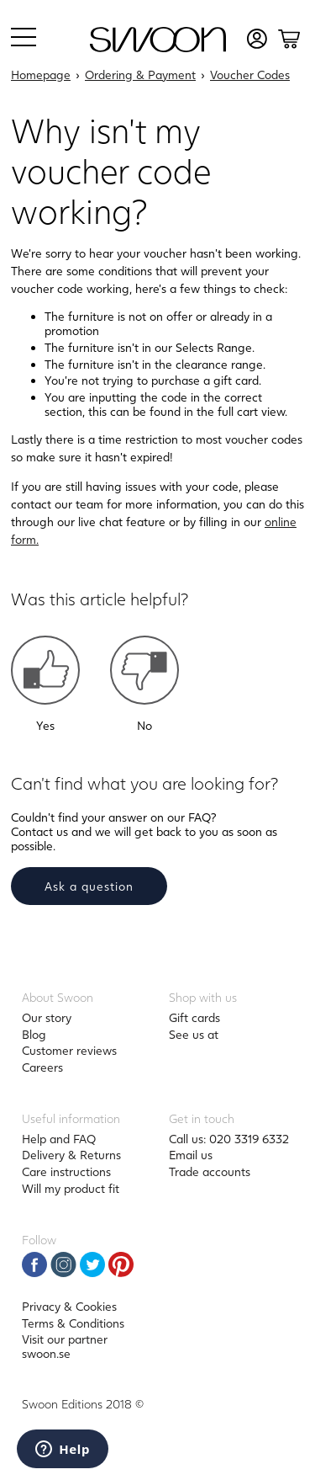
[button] (45, 670)
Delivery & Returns (71, 1154)
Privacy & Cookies (69, 1306)
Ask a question (89, 886)
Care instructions (66, 1171)
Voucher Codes (250, 74)
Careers (42, 1067)
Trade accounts (209, 1171)
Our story (46, 1017)
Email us (191, 1154)
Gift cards (194, 1017)
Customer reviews (69, 1050)
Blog (34, 1034)
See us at (193, 1034)
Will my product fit (70, 1188)
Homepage (41, 74)
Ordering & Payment (140, 74)
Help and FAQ (59, 1138)
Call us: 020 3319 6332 (229, 1138)
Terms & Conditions (73, 1323)
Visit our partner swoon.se (65, 1346)
